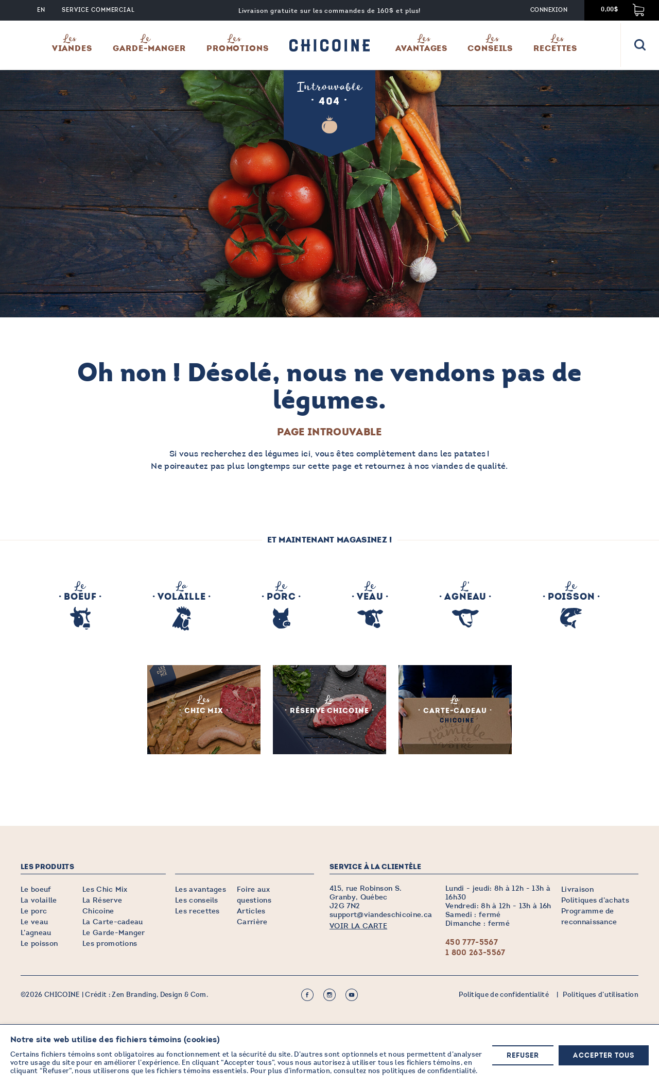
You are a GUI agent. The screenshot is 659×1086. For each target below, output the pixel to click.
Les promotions (109, 943)
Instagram (329, 995)
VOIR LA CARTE (358, 926)
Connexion (548, 10)
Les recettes (197, 911)
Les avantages (200, 889)
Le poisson (39, 943)
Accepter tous (603, 1056)
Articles (251, 911)
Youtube (351, 995)
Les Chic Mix (105, 889)
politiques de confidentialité (429, 1071)
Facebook (307, 995)
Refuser (523, 1056)
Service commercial (98, 10)
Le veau (34, 922)
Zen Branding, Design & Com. (160, 995)
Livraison (577, 889)
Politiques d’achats (595, 900)
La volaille (39, 900)
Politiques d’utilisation (600, 995)
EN (41, 10)
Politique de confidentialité (504, 995)
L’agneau (36, 932)
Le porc (34, 911)
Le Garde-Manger (113, 932)
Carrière (252, 922)
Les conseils (196, 900)
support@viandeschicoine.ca (381, 914)
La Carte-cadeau (112, 922)
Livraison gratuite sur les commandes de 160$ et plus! (329, 10)
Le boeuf (36, 889)
